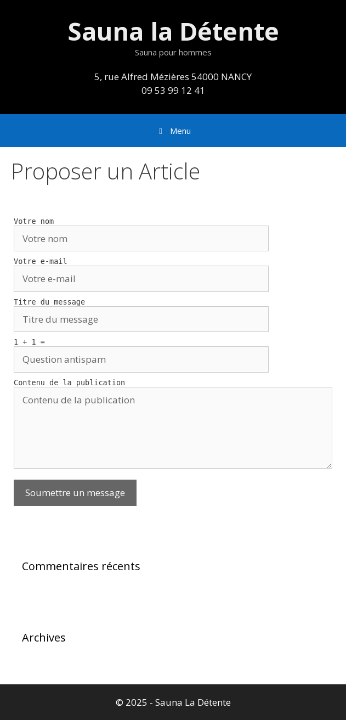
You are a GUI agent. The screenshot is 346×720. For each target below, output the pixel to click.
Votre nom (34, 221)
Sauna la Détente (173, 31)
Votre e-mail (40, 261)
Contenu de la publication (69, 382)
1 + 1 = (29, 342)
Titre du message (49, 301)
